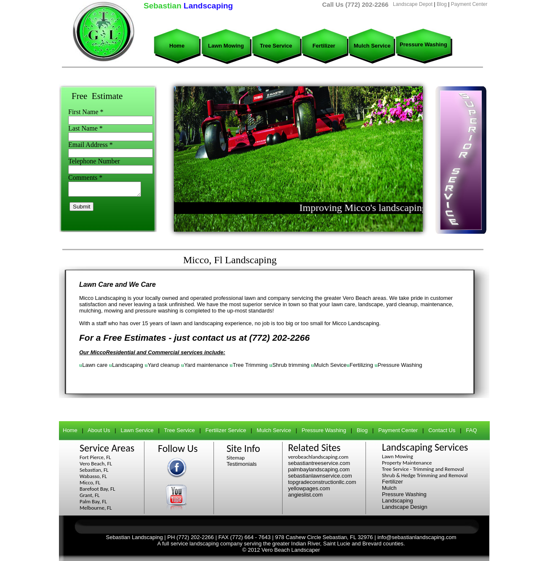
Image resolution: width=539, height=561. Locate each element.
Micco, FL (90, 482)
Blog (442, 4)
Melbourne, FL (96, 508)
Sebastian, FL (94, 470)
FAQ (471, 430)
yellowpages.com (309, 488)
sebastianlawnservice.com (320, 476)
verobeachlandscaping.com (318, 457)
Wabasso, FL (93, 476)
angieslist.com (305, 495)
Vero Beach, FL (96, 463)
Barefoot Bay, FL (97, 489)
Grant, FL (89, 495)
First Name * (86, 111)
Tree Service (276, 46)
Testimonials (242, 464)
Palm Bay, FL (93, 501)
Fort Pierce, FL (95, 457)
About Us (99, 430)
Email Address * (90, 144)
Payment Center (469, 4)
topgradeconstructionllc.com (322, 482)
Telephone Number (94, 161)
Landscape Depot (412, 4)
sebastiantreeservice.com (319, 463)
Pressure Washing (423, 44)
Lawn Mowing (226, 46)
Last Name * (85, 128)
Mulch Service (372, 46)
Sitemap (236, 457)
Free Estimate (97, 96)
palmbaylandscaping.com (319, 469)
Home (176, 46)
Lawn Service (137, 430)
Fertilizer (323, 46)
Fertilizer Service (225, 430)
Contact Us (441, 430)
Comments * (85, 177)
